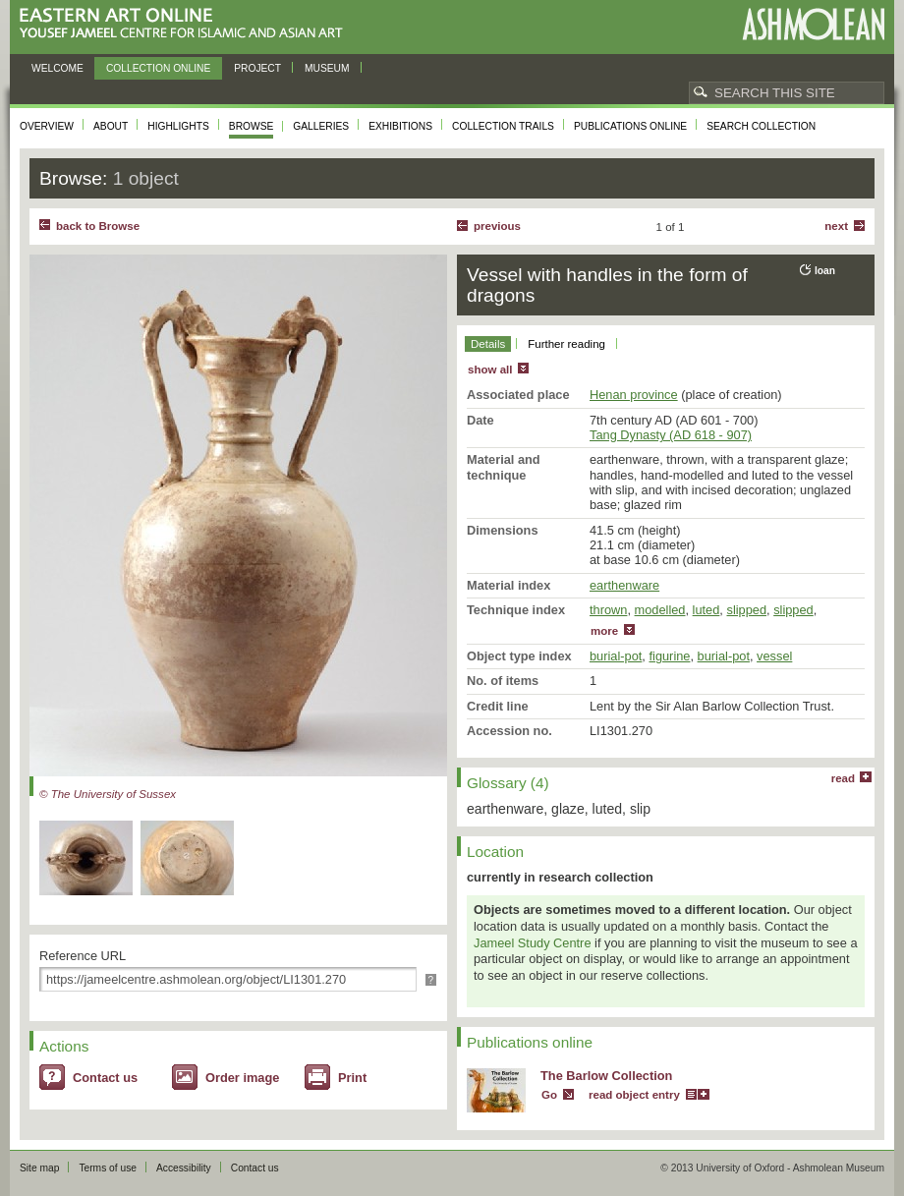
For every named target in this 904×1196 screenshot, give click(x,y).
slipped (746, 609)
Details (488, 344)
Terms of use (108, 1168)
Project (257, 68)
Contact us (105, 1077)
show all (490, 369)
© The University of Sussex (107, 794)
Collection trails (503, 126)
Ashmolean (813, 24)
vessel (774, 656)
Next (836, 226)
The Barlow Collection (606, 1075)
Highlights (178, 126)
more (604, 631)
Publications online (630, 126)
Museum (327, 68)
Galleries (321, 126)
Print (352, 1077)
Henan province (634, 394)
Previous (497, 226)
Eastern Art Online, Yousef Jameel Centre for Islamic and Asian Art (186, 24)
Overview (47, 126)
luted (706, 609)
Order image (242, 1077)
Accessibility (183, 1168)
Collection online (158, 68)
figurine (669, 656)
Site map (39, 1168)
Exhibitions (400, 126)
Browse (251, 126)
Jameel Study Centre (533, 943)
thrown (608, 609)
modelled (660, 609)
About (110, 126)
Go (549, 1095)
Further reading (566, 344)
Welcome (57, 68)
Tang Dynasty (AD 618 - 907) (671, 434)
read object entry (634, 1095)
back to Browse (98, 226)
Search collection (761, 126)
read (843, 778)
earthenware (624, 585)
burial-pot (616, 656)
